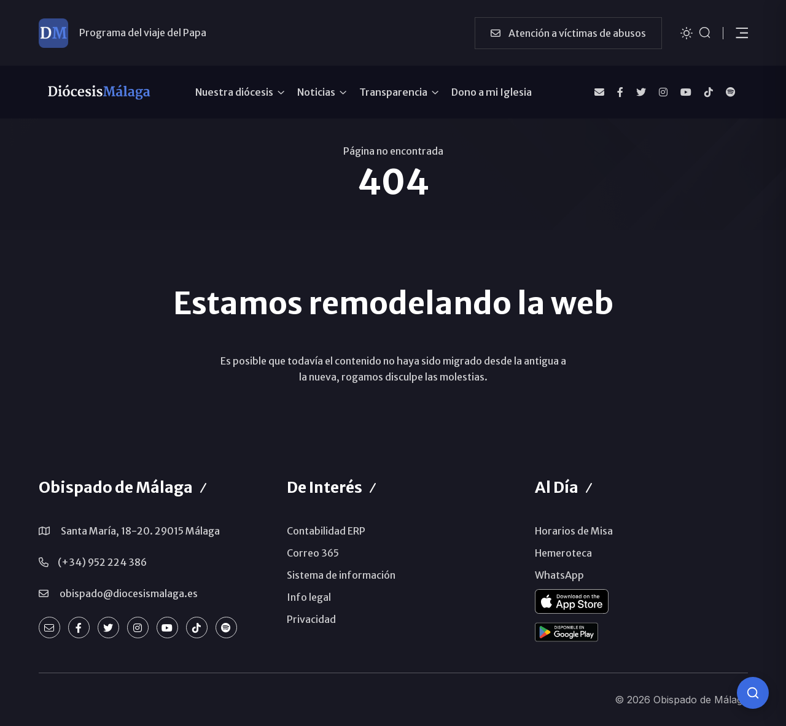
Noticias (316, 92)
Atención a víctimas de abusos (568, 33)
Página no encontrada (393, 151)
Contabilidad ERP (326, 531)
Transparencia (393, 92)
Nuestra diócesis (234, 92)
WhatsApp (559, 575)
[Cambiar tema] (686, 32)
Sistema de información (341, 575)
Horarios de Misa (574, 531)
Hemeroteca (563, 553)
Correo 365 (313, 553)
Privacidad (311, 619)
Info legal (309, 597)
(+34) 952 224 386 (102, 562)
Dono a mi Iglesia (491, 92)
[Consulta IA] (753, 693)
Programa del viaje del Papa (142, 32)
